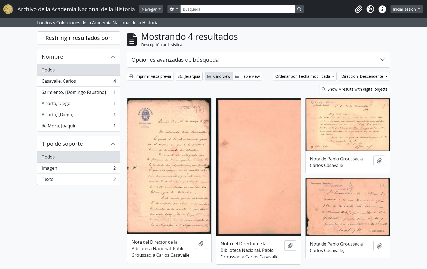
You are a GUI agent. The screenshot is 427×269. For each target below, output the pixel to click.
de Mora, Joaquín (78, 126)
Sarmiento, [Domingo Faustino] (78, 93)
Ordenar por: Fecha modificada (303, 76)
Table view (247, 76)
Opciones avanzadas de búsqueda (175, 59)
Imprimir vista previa (150, 76)
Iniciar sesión (405, 9)
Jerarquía (189, 76)
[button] (358, 9)
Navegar (150, 9)
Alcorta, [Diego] (78, 115)
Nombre (52, 56)
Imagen (78, 169)
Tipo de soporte (62, 143)
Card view (218, 76)
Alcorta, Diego (78, 104)
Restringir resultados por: (78, 37)
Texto (78, 180)
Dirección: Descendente (362, 76)
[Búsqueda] (237, 9)
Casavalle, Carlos (78, 82)
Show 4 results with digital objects (355, 89)
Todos (48, 70)
